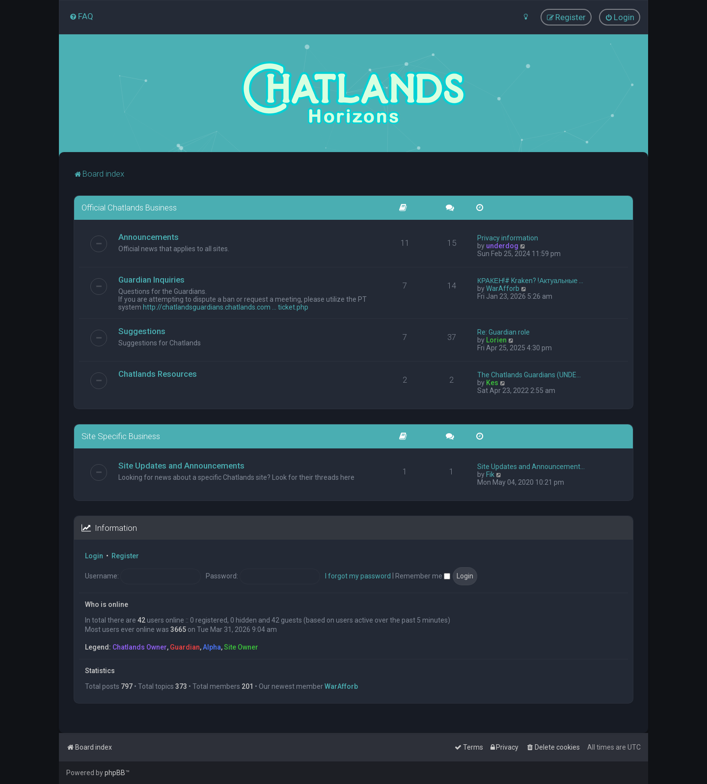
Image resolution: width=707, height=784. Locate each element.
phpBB (115, 773)
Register (125, 556)
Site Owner (241, 647)
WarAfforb (502, 288)
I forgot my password (358, 575)
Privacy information (507, 237)
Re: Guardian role (503, 332)
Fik (490, 474)
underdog (502, 245)
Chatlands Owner (139, 647)
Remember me (422, 575)
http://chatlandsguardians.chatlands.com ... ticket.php (225, 307)
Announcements (148, 236)
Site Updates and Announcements (181, 465)
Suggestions (141, 331)
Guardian (185, 647)
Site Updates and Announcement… (531, 466)
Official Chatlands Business (129, 207)
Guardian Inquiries (151, 279)
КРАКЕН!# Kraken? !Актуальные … (530, 280)
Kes (492, 382)
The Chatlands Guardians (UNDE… (529, 374)
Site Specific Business (121, 436)
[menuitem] (81, 16)
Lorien (496, 339)
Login (94, 556)
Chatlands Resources (157, 373)
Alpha (212, 647)
